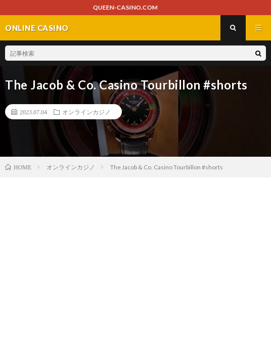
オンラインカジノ (86, 112)
